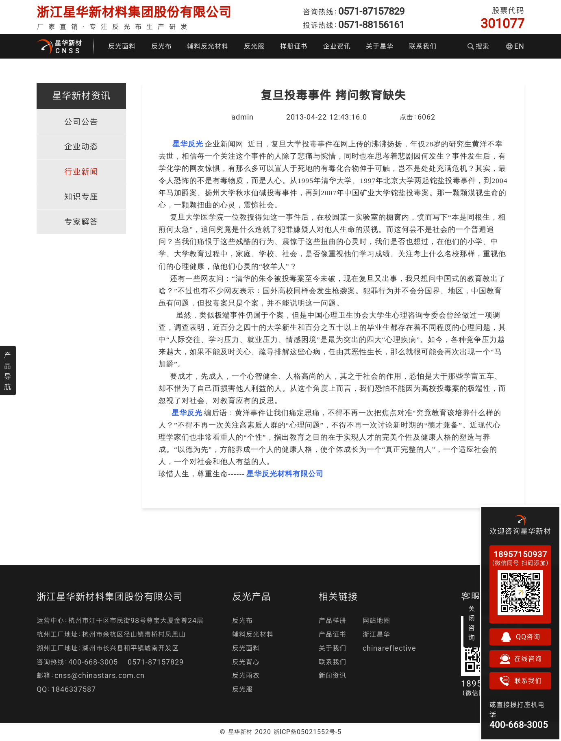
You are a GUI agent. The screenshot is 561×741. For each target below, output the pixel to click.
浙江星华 (376, 634)
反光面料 (122, 46)
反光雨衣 (246, 675)
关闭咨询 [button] (471, 623)
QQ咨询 (520, 637)
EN (515, 46)
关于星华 (380, 46)
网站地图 (376, 620)
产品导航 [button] (7, 371)
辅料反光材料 (207, 46)
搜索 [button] (478, 46)
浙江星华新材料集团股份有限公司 (134, 12)
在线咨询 (520, 659)
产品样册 (332, 620)
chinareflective (389, 648)
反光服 (254, 46)
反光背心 (246, 661)
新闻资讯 (332, 675)
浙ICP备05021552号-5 (307, 731)
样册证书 (294, 46)
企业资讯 (337, 46)
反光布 (161, 46)
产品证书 (332, 634)
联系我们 (423, 46)
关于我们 (332, 648)
